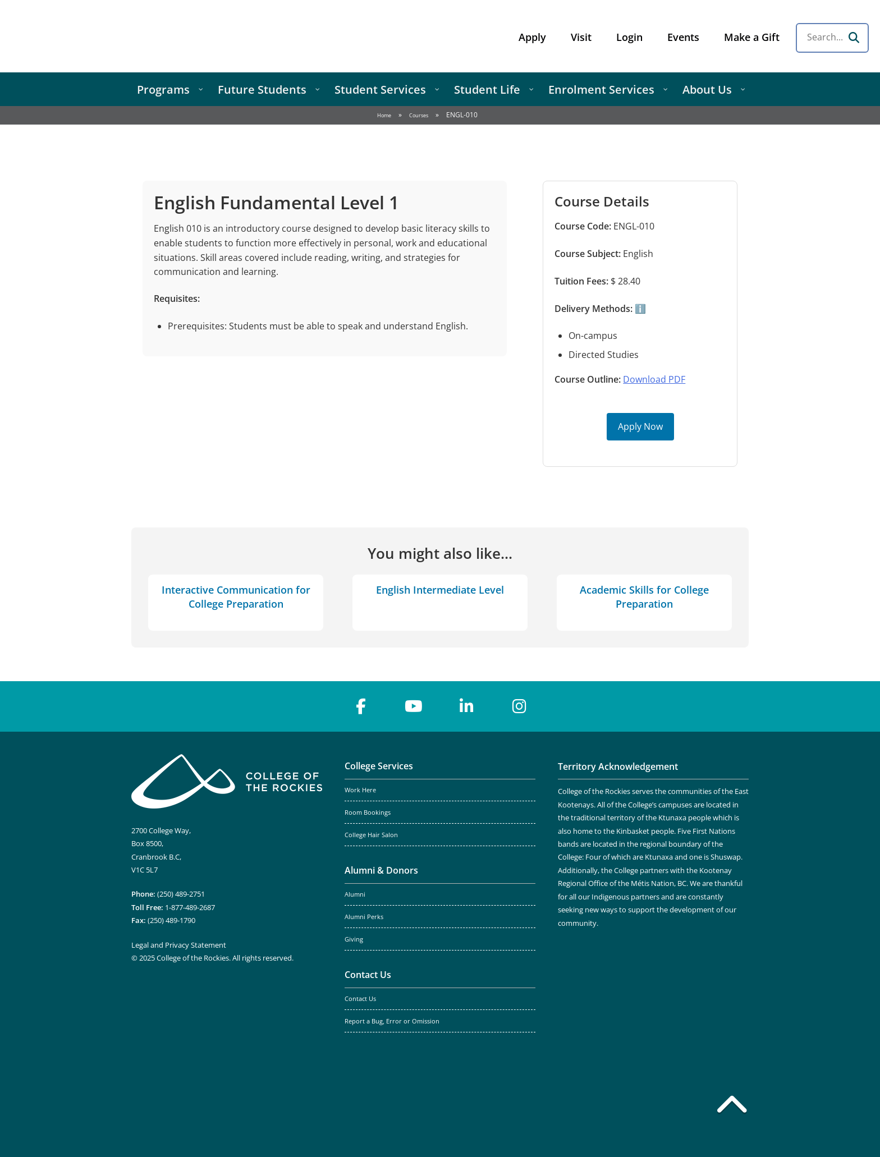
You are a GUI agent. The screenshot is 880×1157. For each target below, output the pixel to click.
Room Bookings (368, 812)
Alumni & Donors (381, 870)
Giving (354, 939)
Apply (532, 37)
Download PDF (654, 379)
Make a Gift (752, 37)
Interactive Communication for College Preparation (236, 596)
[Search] (854, 38)
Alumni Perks (364, 917)
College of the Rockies (99, 36)
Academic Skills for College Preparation (644, 596)
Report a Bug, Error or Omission (392, 1021)
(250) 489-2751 (181, 894)
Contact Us (368, 974)
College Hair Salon (371, 835)
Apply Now (640, 426)
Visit (581, 37)
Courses (418, 115)
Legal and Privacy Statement (178, 945)
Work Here (360, 790)
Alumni (355, 894)
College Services (379, 766)
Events (683, 37)
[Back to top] (732, 1106)
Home (384, 115)
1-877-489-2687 (190, 907)
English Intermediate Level (440, 589)
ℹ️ (639, 308)
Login (629, 37)
